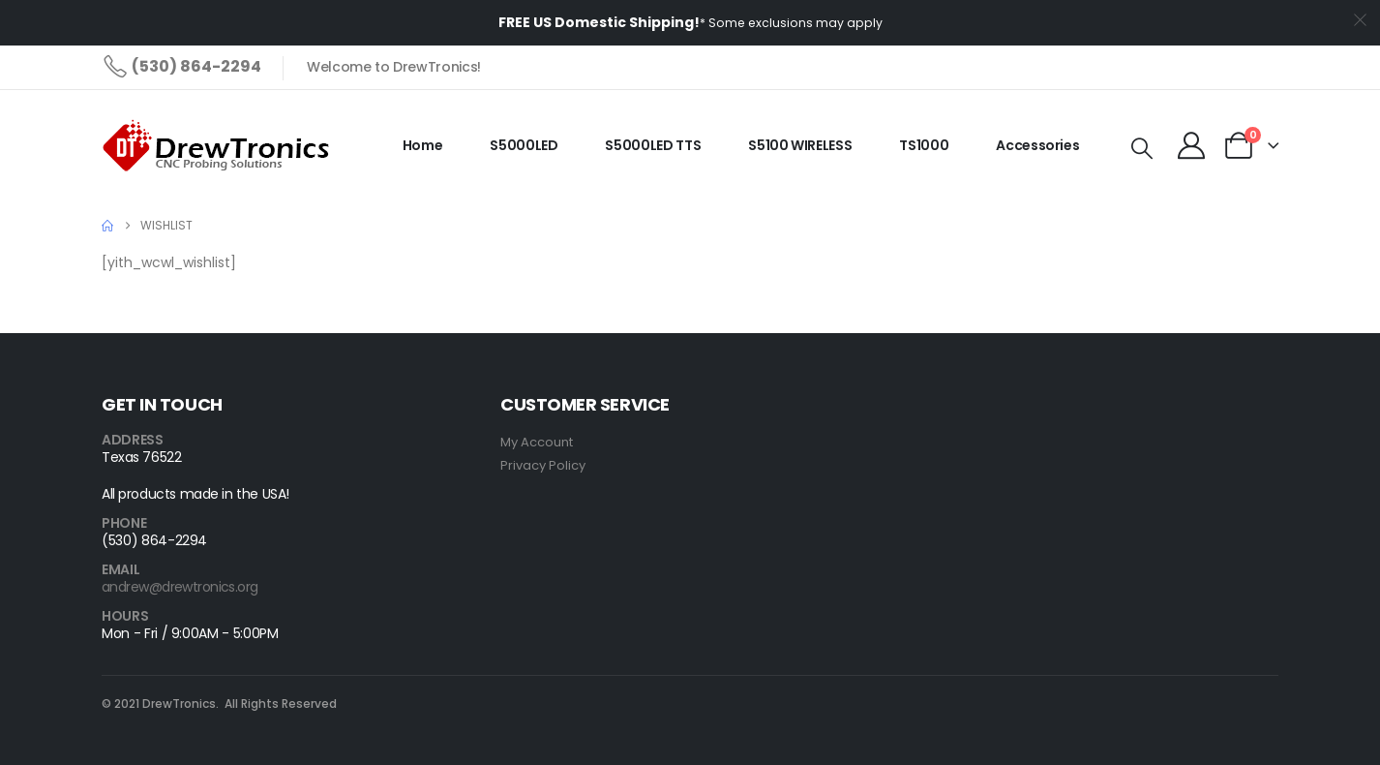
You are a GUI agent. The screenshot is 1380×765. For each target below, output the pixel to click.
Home (423, 145)
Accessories (1037, 145)
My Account (536, 442)
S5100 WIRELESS (800, 145)
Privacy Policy (542, 465)
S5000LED (523, 145)
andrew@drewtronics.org (180, 587)
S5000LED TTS (653, 145)
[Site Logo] (219, 145)
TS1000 (923, 145)
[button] (1142, 149)
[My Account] (1191, 145)
